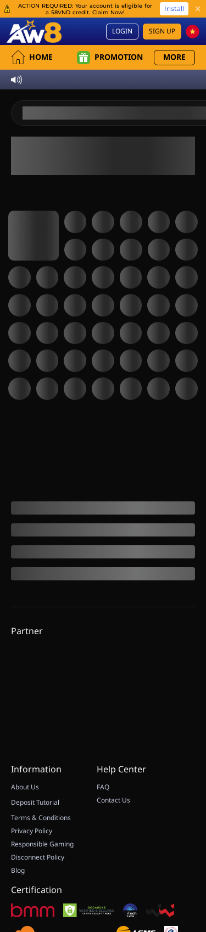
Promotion (110, 40)
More (174, 40)
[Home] (34, 13)
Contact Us (113, 853)
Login (122, 14)
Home (32, 40)
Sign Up (162, 14)
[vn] (192, 14)
